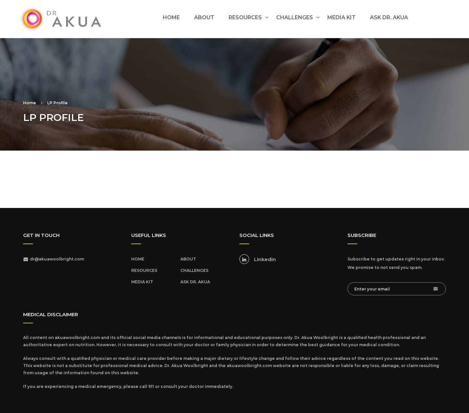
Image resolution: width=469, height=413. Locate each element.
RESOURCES (245, 17)
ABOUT (204, 17)
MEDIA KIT (341, 17)
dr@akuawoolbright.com (57, 259)
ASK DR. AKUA (389, 17)
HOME (171, 17)
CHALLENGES (294, 17)
